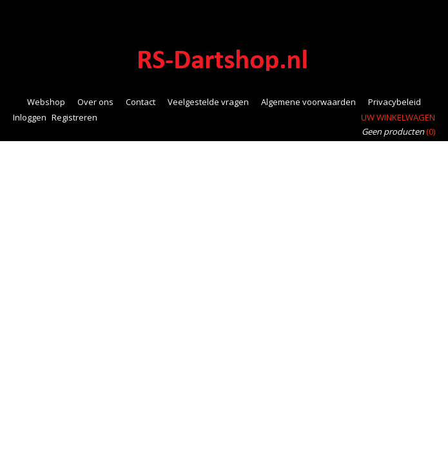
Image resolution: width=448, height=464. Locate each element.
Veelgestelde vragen (208, 102)
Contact (140, 102)
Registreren (74, 117)
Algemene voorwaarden (308, 102)
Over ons (95, 102)
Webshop (46, 102)
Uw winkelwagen (398, 117)
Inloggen (29, 117)
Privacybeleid (394, 102)
